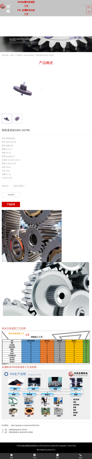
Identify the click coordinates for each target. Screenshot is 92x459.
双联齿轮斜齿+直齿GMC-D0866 (21, 432)
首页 (20, 26)
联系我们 (65, 26)
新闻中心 (56, 26)
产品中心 (37, 26)
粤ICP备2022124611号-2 (46, 450)
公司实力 (46, 26)
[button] (41, 89)
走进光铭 (27, 26)
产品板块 (18, 55)
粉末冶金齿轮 (29, 55)
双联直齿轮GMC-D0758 (18, 430)
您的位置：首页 (8, 55)
